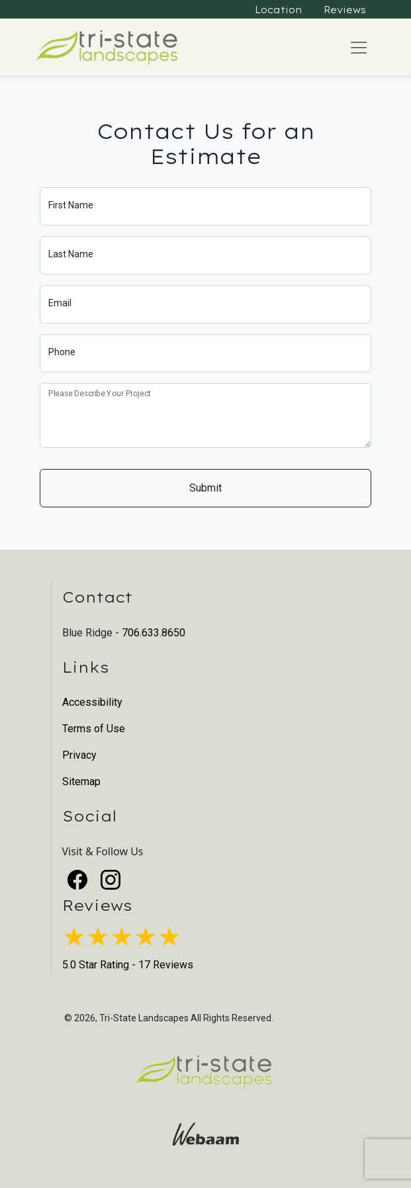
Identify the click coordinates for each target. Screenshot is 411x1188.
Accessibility (92, 702)
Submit (205, 488)
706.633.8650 (153, 632)
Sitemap (81, 781)
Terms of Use (93, 728)
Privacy (79, 755)
